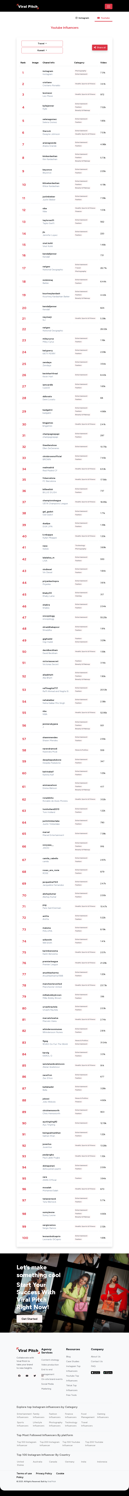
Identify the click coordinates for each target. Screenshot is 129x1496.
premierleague (51, 960)
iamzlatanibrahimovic (54, 1063)
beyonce (47, 168)
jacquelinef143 (50, 881)
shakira (46, 603)
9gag (46, 1040)
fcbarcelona (49, 477)
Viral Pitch (52, 1480)
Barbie (46, 282)
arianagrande (50, 141)
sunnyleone (49, 1211)
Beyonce (47, 171)
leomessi (48, 92)
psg (45, 904)
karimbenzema (50, 949)
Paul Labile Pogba (51, 1156)
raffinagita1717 (50, 687)
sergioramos (49, 1224)
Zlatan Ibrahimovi (51, 1066)
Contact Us (97, 1360)
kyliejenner (49, 104)
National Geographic (53, 268)
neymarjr (47, 316)
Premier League (50, 963)
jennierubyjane (51, 723)
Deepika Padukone (52, 761)
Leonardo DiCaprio (52, 1238)
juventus (47, 1143)
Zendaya (47, 364)
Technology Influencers (71, 1423)
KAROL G (47, 1054)
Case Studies (72, 1360)
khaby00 (47, 592)
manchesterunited (52, 982)
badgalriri (48, 409)
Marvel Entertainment (53, 834)
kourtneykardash (52, 292)
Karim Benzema (50, 952)
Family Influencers (38, 1414)
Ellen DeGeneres (51, 447)
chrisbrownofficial (52, 455)
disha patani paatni (52, 1167)
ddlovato (48, 395)
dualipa (47, 522)
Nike (45, 210)
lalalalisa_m (49, 556)
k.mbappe (48, 533)
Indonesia (102, 1460)
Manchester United (52, 985)
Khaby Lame (49, 595)
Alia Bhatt (47, 676)
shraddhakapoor (51, 626)
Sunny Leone (49, 1214)
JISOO (46, 847)
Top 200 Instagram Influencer (49, 1442)
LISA (45, 559)
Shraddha (47, 629)
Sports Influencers (22, 1423)
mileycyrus (48, 337)
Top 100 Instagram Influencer (26, 1442)
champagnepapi (51, 433)
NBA (45, 713)
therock (47, 130)
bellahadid (48, 1086)
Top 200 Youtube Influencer (94, 1442)
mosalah (47, 1186)
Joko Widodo (49, 1100)
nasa (45, 544)
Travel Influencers (87, 1423)
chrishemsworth (51, 1109)
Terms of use (24, 1472)
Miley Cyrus (48, 340)
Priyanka (47, 583)
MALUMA (47, 930)
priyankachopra (51, 580)
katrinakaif (48, 770)
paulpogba (48, 1153)
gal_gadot (48, 510)
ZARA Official (49, 1179)
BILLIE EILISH (50, 491)
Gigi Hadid (48, 640)
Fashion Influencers (55, 1414)
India (83, 1460)
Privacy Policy (44, 1472)
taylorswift (49, 219)
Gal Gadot (48, 513)
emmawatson (50, 784)
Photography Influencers (55, 1423)
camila (46, 860)
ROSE (45, 872)
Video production (50, 1363)
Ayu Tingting (49, 1123)
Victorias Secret (51, 663)
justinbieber (49, 195)
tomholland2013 (51, 808)
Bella (45, 1089)
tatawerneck (50, 1197)
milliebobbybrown (52, 994)
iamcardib (48, 383)
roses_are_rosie (51, 869)
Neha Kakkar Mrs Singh (54, 702)
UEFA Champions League (55, 502)
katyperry (48, 349)
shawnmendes (50, 736)
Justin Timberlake (51, 823)
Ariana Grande (50, 144)
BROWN (47, 458)
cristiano (47, 81)
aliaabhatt (48, 673)
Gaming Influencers (103, 1414)
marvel (46, 831)
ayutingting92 (50, 1120)
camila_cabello (51, 857)
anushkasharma (51, 971)
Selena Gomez (50, 121)
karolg (46, 1051)
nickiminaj (48, 279)
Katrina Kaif (48, 773)
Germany (69, 1460)
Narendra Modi (50, 750)
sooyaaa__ (48, 844)
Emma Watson (50, 787)
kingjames (48, 421)
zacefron (48, 1074)
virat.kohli (48, 242)
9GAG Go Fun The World (55, 1043)
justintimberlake (51, 820)
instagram (48, 70)
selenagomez (50, 118)
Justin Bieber (49, 198)
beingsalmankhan (52, 1131)
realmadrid (48, 466)
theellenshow (50, 444)
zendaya (47, 361)
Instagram (48, 73)
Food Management (88, 1414)
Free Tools (71, 1394)
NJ (44, 319)
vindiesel (47, 568)
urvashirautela (50, 1005)
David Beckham (50, 652)
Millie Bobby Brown (52, 997)
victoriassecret (51, 660)
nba (45, 710)
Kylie (45, 107)
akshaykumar (50, 892)
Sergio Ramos (49, 1227)
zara (45, 1176)
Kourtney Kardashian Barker (56, 295)
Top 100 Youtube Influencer (71, 1442)
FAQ (93, 1365)
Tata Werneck (49, 1200)
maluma (47, 926)
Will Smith (47, 941)
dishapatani (49, 1164)
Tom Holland (49, 811)
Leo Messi (48, 95)
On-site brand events (52, 1378)
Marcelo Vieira (50, 1020)
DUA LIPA (48, 525)
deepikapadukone (52, 758)
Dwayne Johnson (51, 133)
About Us (95, 1355)
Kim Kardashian (50, 158)
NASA (46, 547)
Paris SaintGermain (52, 907)
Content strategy (50, 1358)
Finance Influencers (70, 1414)
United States (20, 1462)
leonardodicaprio (52, 1235)
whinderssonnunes (53, 1028)
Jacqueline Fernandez (53, 884)
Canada (53, 1460)
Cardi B (46, 386)
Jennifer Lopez (50, 234)
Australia (37, 1460)
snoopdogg (49, 615)
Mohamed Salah (50, 1189)
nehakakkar (49, 699)
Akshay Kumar (49, 895)
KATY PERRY (49, 352)
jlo (44, 231)
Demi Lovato (49, 398)
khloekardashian (51, 182)
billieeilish (48, 488)
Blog (68, 1355)
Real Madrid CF (50, 469)
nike (45, 207)
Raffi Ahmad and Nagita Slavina (56, 690)
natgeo (47, 265)
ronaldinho (48, 797)
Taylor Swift (48, 222)
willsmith (47, 938)
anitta (46, 915)
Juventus (47, 1146)
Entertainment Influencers (24, 1414)
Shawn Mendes (50, 739)
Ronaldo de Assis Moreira (55, 800)
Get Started (29, 1317)
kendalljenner (50, 252)
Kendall (46, 255)
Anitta (46, 918)
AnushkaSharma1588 (53, 974)
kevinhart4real (50, 372)
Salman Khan (49, 1134)
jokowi (46, 1097)
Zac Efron (48, 1077)
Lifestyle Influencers (38, 1423)
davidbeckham (50, 649)
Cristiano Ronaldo (51, 84)
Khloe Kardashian (51, 185)
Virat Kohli (48, 245)
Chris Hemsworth (51, 1112)
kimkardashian (50, 155)
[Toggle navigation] (108, 5)
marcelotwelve (51, 1017)
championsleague (52, 499)
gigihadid (48, 637)
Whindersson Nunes (53, 1031)
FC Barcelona (49, 480)
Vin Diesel (47, 571)
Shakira (46, 606)
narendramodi (50, 747)
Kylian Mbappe (50, 536)
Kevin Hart (48, 375)
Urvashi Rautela (50, 1008)
